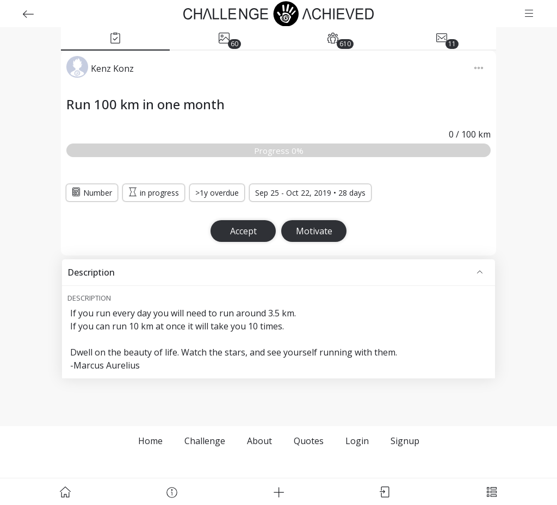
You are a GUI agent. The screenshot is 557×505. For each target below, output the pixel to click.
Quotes (309, 441)
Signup (405, 441)
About (259, 441)
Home (150, 441)
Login (357, 441)
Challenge (204, 441)
